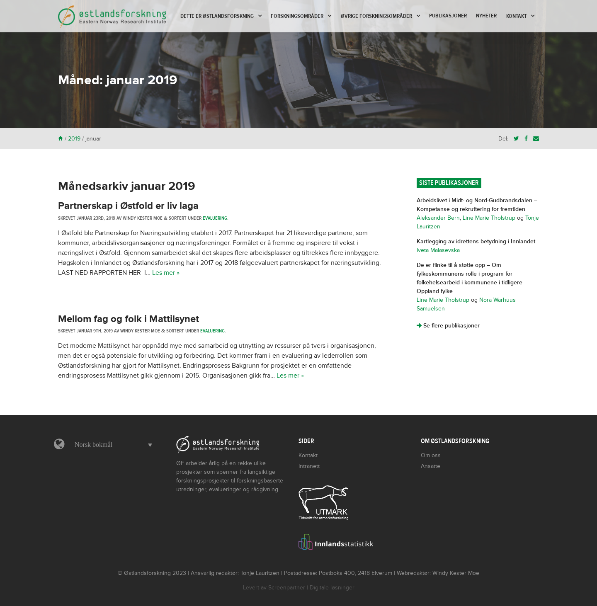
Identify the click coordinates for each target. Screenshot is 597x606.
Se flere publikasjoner (448, 325)
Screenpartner (286, 587)
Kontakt (516, 16)
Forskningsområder (297, 16)
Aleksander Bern (438, 217)
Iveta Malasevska (438, 250)
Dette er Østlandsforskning (217, 16)
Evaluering (215, 218)
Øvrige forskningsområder (376, 16)
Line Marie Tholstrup (489, 217)
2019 (74, 138)
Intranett (309, 466)
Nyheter (486, 15)
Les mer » (166, 273)
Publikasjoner (448, 15)
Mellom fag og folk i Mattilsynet (128, 319)
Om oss (431, 455)
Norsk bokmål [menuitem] (93, 444)
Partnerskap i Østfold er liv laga (129, 206)
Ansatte (430, 466)
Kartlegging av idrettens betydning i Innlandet (476, 241)
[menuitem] (111, 444)
